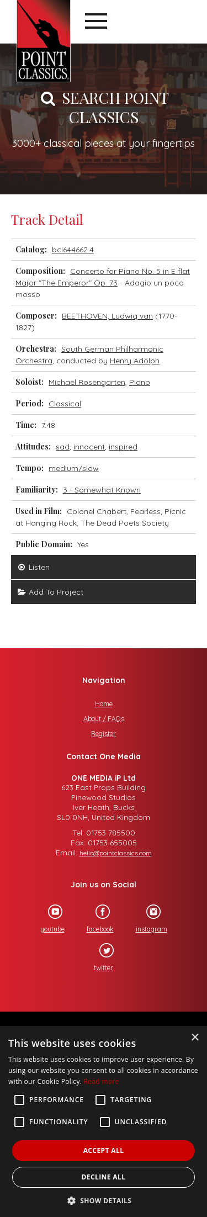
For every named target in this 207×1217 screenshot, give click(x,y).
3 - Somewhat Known (102, 490)
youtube (47, 918)
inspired (123, 447)
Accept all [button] (103, 1150)
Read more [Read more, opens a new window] (101, 1081)
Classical (65, 404)
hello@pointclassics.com (115, 853)
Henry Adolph (135, 361)
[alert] (103, 1121)
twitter (99, 957)
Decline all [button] (104, 1177)
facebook (95, 918)
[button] (104, 1199)
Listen (33, 567)
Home (104, 704)
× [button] (194, 1038)
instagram (146, 918)
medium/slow (74, 468)
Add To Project (50, 592)
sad (63, 447)
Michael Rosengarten (87, 382)
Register (103, 733)
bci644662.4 (73, 250)
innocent (89, 447)
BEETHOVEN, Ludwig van (107, 316)
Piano (139, 382)
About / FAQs (103, 719)
